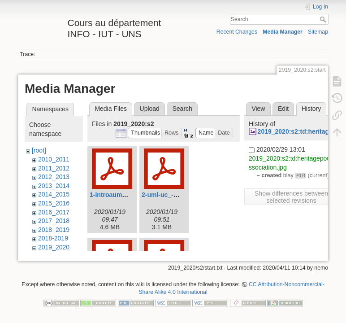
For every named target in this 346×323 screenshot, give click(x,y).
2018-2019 (53, 238)
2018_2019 (53, 229)
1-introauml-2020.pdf (120, 194)
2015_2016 (53, 203)
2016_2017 (53, 212)
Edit (283, 108)
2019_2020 (53, 247)
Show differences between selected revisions (291, 197)
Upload (150, 108)
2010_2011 (53, 159)
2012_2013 (53, 176)
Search (324, 19)
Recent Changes (236, 32)
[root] (39, 150)
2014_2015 (53, 194)
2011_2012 (53, 168)
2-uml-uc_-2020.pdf (170, 194)
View (258, 108)
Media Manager (283, 32)
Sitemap (318, 32)
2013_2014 (53, 185)
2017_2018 (53, 220)
